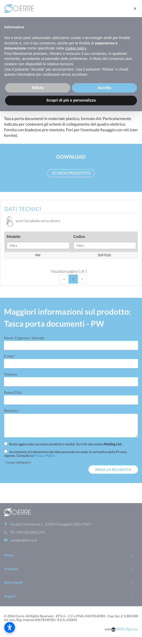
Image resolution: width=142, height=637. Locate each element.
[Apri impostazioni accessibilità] (9, 627)
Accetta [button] (104, 88)
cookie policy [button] (75, 48)
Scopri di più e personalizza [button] (70, 100)
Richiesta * (12, 410)
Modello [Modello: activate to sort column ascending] (38, 241)
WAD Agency (127, 629)
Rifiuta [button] (38, 88)
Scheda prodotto (71, 173)
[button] (135, 8)
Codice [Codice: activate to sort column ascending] (105, 241)
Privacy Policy (44, 455)
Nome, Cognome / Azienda (24, 338)
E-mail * (10, 356)
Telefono (10, 374)
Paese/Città (13, 392)
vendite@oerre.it (23, 540)
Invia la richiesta (113, 469)
